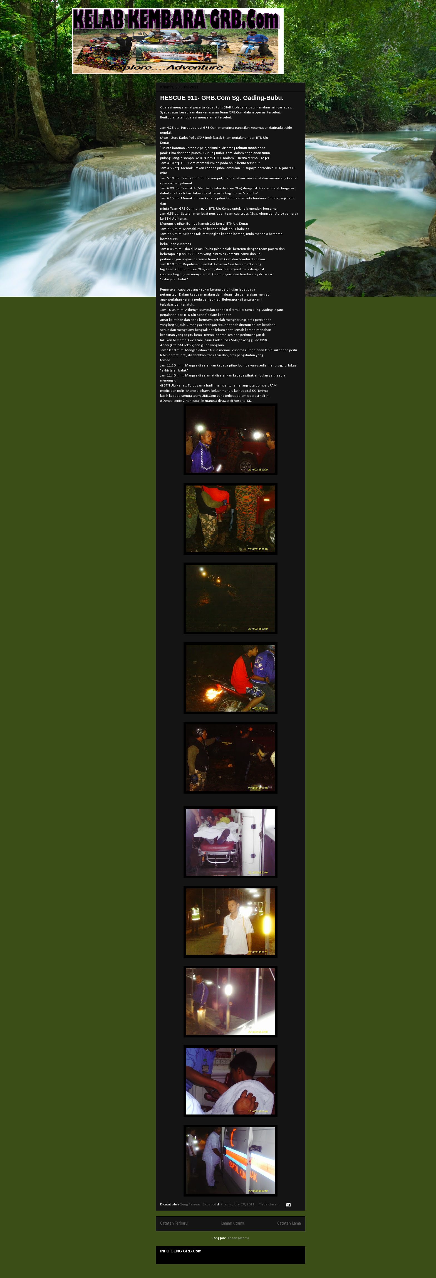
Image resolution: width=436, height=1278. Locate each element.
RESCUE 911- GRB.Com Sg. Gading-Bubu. (222, 97)
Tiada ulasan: (269, 1204)
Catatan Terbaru (174, 1223)
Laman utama (232, 1223)
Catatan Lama (289, 1223)
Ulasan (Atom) (238, 1238)
